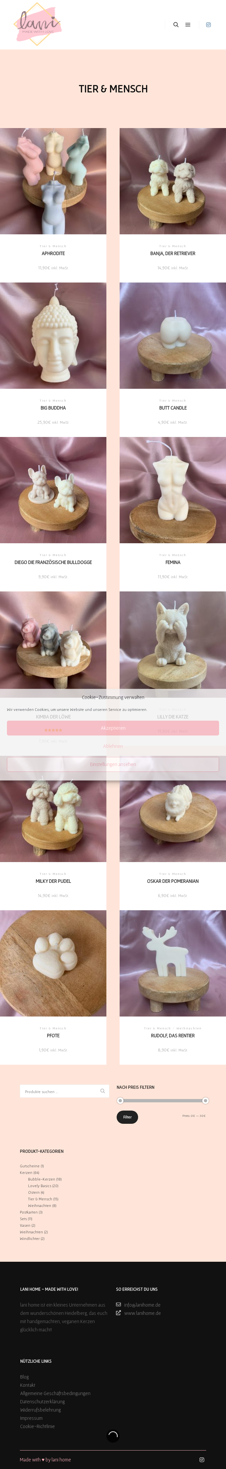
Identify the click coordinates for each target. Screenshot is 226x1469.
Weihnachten (39, 1205)
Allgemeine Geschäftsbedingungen (55, 1393)
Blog (24, 1377)
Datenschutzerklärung (42, 1401)
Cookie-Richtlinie (37, 1426)
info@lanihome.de (138, 1305)
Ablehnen (113, 746)
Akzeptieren (113, 728)
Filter (127, 1117)
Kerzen (26, 1172)
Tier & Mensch (40, 1199)
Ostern (34, 1192)
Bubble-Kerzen (41, 1179)
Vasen (25, 1225)
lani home (61, 1459)
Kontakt (27, 1385)
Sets (23, 1219)
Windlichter (30, 1238)
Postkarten (29, 1212)
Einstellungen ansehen (113, 764)
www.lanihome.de (138, 1313)
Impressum (31, 1418)
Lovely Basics (39, 1186)
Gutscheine (30, 1166)
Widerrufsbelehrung (40, 1410)
